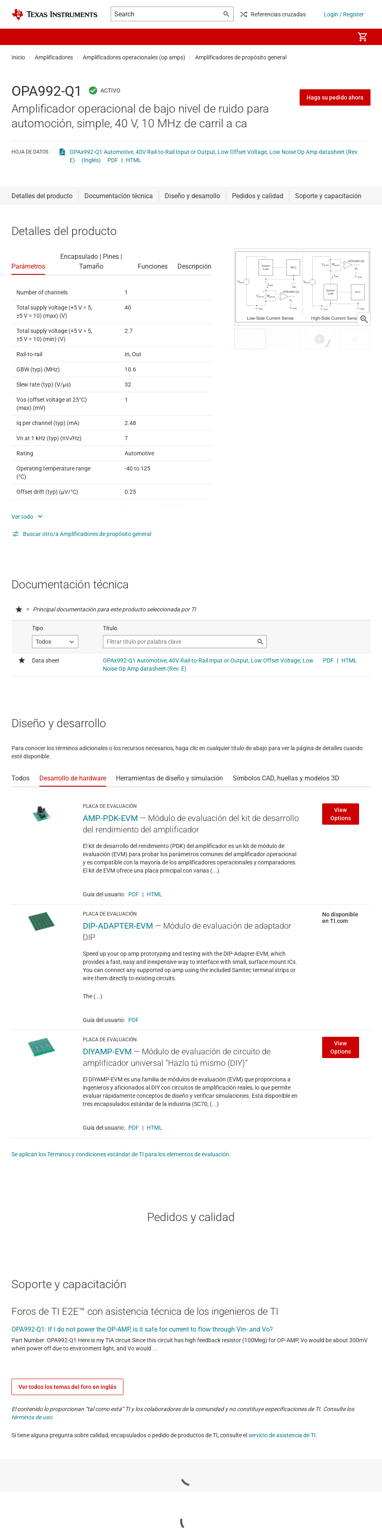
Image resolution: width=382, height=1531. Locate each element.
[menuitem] (339, 37)
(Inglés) (91, 160)
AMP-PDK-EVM (110, 818)
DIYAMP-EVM (107, 1051)
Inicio (18, 57)
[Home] (54, 14)
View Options (340, 814)
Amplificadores (54, 57)
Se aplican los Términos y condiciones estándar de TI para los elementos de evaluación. (121, 1154)
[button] (19, 37)
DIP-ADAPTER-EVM (118, 926)
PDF (112, 160)
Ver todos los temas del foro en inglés (67, 1387)
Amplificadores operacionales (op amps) (134, 57)
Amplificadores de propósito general (240, 57)
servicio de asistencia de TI (282, 1435)
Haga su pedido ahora (335, 97)
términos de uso (31, 1417)
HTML (133, 160)
